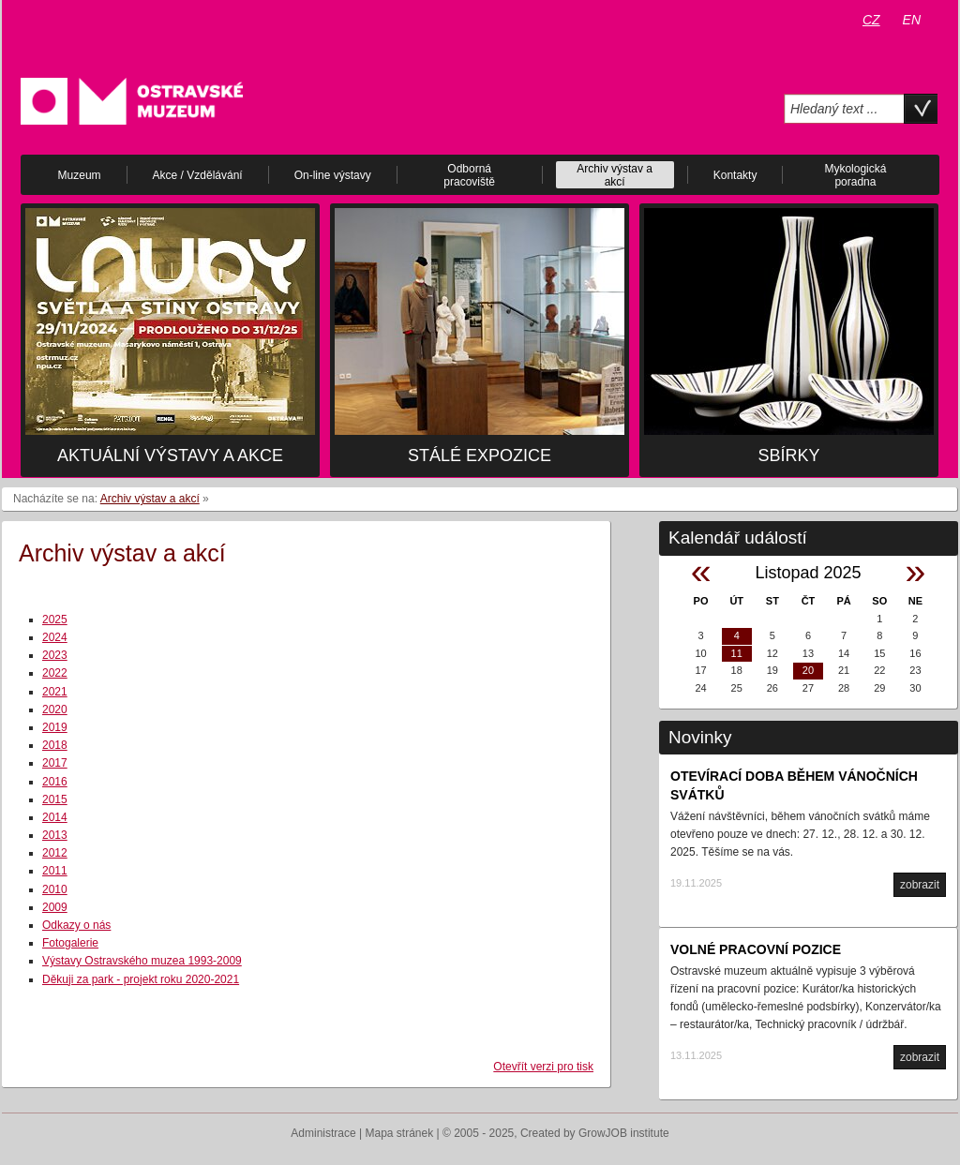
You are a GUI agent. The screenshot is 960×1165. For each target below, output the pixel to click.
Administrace (323, 1133)
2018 (55, 745)
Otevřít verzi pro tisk (543, 1066)
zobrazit (919, 884)
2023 (55, 655)
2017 (55, 762)
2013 (55, 835)
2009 (55, 907)
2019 (55, 727)
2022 (55, 673)
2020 (55, 709)
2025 (55, 619)
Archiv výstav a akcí (150, 498)
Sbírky (788, 455)
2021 (55, 691)
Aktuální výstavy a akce (170, 455)
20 (808, 670)
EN (912, 19)
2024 (55, 637)
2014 (55, 817)
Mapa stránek (400, 1133)
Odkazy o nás (76, 925)
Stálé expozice (479, 455)
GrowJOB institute (623, 1133)
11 (736, 653)
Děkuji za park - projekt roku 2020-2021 (140, 979)
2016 (55, 781)
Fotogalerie (70, 942)
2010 (55, 889)
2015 (55, 799)
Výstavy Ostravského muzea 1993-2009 (142, 960)
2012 (55, 852)
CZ (871, 19)
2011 (55, 870)
